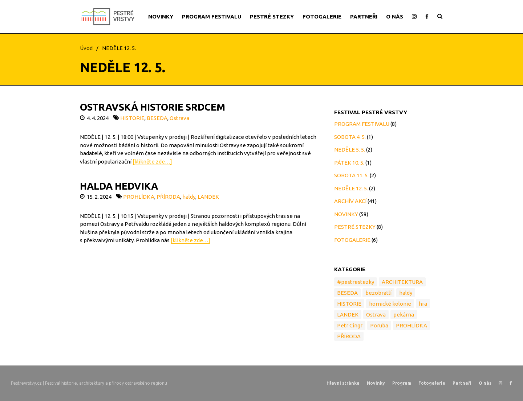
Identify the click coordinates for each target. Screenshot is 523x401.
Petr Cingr (349, 325)
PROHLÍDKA (138, 197)
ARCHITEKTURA (402, 282)
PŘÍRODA (168, 197)
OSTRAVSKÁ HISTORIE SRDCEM (152, 107)
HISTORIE (132, 118)
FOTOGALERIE (322, 16)
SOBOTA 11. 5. (351, 175)
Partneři (462, 383)
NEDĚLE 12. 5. (351, 188)
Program (401, 383)
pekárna (403, 314)
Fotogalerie (431, 383)
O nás (485, 383)
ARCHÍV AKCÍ (350, 201)
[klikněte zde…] (152, 161)
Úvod (86, 48)
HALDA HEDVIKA (119, 186)
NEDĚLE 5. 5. (349, 149)
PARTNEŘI (363, 16)
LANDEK (208, 197)
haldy (188, 197)
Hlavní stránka (343, 383)
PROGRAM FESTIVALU (211, 16)
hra (423, 304)
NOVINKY (160, 16)
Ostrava (179, 118)
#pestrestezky (355, 282)
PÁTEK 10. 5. (349, 163)
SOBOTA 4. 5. (350, 137)
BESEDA (157, 118)
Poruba (379, 325)
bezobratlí (378, 293)
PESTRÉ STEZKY (272, 16)
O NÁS (394, 16)
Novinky (376, 383)
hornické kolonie (390, 304)
